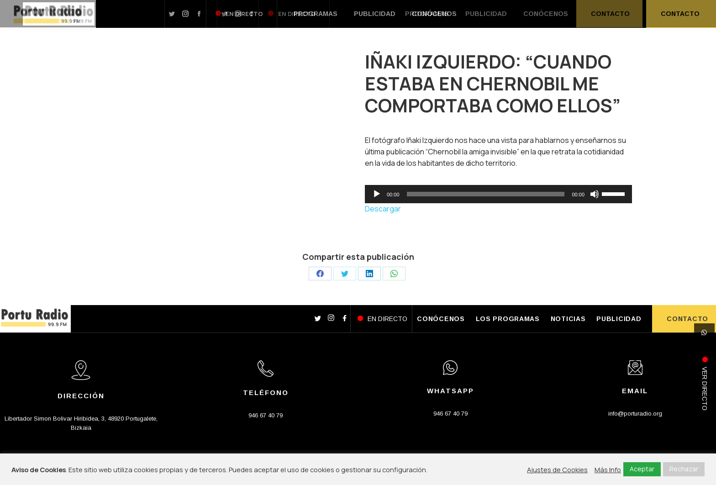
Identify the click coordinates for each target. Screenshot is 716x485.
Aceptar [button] (642, 468)
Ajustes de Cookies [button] (557, 469)
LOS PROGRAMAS (508, 318)
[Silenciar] (594, 194)
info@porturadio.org (635, 413)
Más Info (608, 469)
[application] (498, 194)
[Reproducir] (376, 194)
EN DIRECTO (387, 318)
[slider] (486, 194)
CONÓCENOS (440, 318)
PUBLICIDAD (618, 318)
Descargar (383, 209)
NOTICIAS (568, 318)
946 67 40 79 (265, 415)
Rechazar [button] (683, 468)
